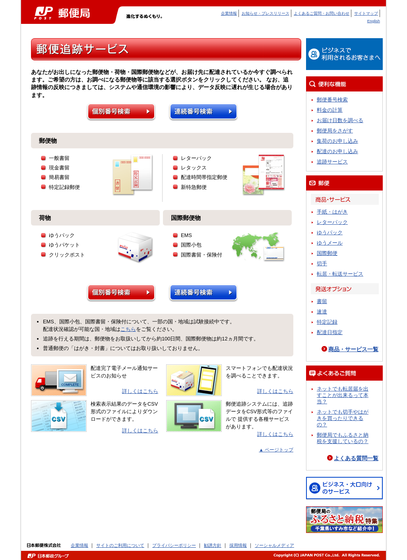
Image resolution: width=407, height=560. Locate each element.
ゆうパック (330, 232)
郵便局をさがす (335, 131)
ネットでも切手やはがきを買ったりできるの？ (342, 418)
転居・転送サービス (340, 274)
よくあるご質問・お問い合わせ (321, 13)
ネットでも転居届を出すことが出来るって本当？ (342, 395)
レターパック (332, 222)
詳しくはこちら (140, 391)
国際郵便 (327, 253)
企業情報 (229, 13)
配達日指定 (330, 332)
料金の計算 (330, 110)
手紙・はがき (332, 212)
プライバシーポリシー (174, 545)
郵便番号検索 (332, 100)
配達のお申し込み (337, 151)
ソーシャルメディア (274, 545)
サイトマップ (366, 13)
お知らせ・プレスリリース (265, 13)
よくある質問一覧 (356, 458)
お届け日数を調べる (340, 120)
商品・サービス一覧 (353, 349)
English (373, 21)
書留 (322, 301)
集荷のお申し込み (337, 141)
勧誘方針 (212, 545)
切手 (322, 263)
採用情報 (238, 545)
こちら (128, 329)
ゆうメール (330, 243)
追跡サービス (332, 162)
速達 (322, 312)
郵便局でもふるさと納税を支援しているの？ (342, 438)
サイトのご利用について (120, 545)
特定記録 (327, 322)
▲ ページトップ (276, 449)
